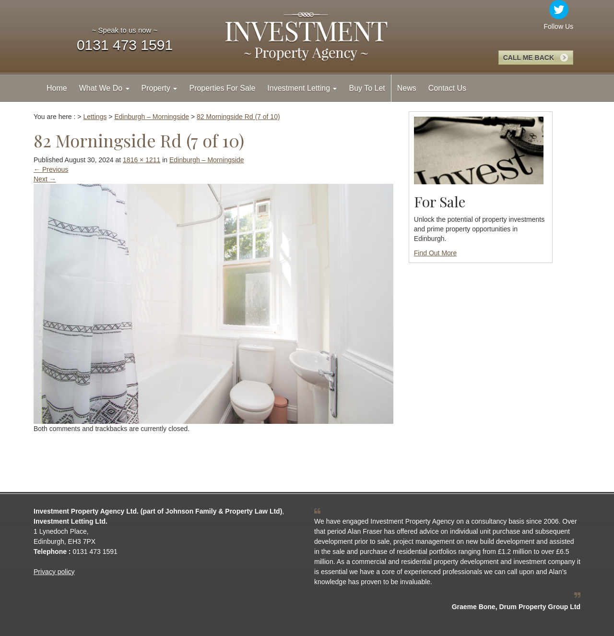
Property (159, 88)
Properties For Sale (222, 88)
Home (57, 88)
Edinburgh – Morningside (206, 160)
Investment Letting (302, 88)
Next (45, 179)
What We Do (104, 88)
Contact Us (447, 88)
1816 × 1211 (141, 160)
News (406, 88)
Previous (51, 169)
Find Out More (435, 253)
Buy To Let (367, 88)
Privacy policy (54, 572)
